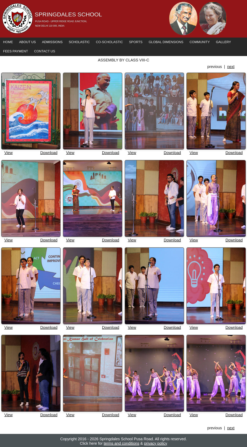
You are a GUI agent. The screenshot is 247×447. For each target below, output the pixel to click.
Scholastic (79, 42)
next (230, 66)
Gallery (223, 42)
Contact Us (44, 51)
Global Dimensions (166, 42)
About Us (27, 42)
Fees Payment (15, 51)
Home (8, 42)
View (8, 153)
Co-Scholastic (109, 42)
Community (199, 42)
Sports (136, 42)
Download (49, 153)
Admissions (52, 42)
